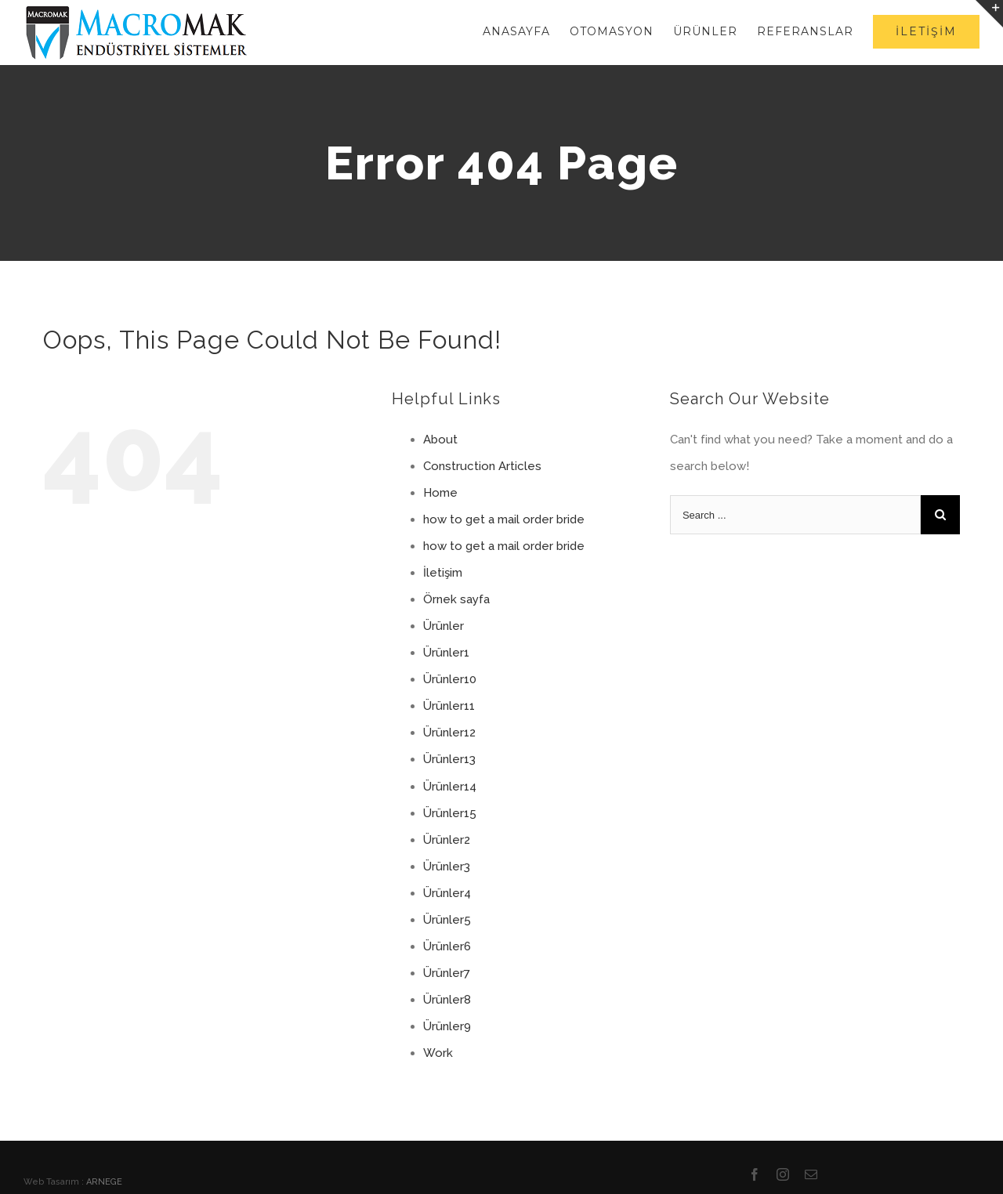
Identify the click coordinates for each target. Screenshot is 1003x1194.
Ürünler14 (449, 787)
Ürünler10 (449, 679)
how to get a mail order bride (504, 519)
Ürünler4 (447, 893)
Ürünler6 (447, 946)
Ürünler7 (446, 973)
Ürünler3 (446, 866)
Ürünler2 (446, 840)
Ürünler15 (449, 813)
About (440, 439)
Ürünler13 (449, 759)
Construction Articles (482, 466)
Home (440, 493)
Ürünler (443, 626)
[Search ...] (795, 514)
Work (438, 1053)
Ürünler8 (447, 1000)
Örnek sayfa (456, 599)
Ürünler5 (447, 920)
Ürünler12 (449, 732)
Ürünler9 (447, 1026)
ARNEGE (104, 1182)
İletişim (442, 573)
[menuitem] (526, 31)
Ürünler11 (449, 706)
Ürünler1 (446, 653)
